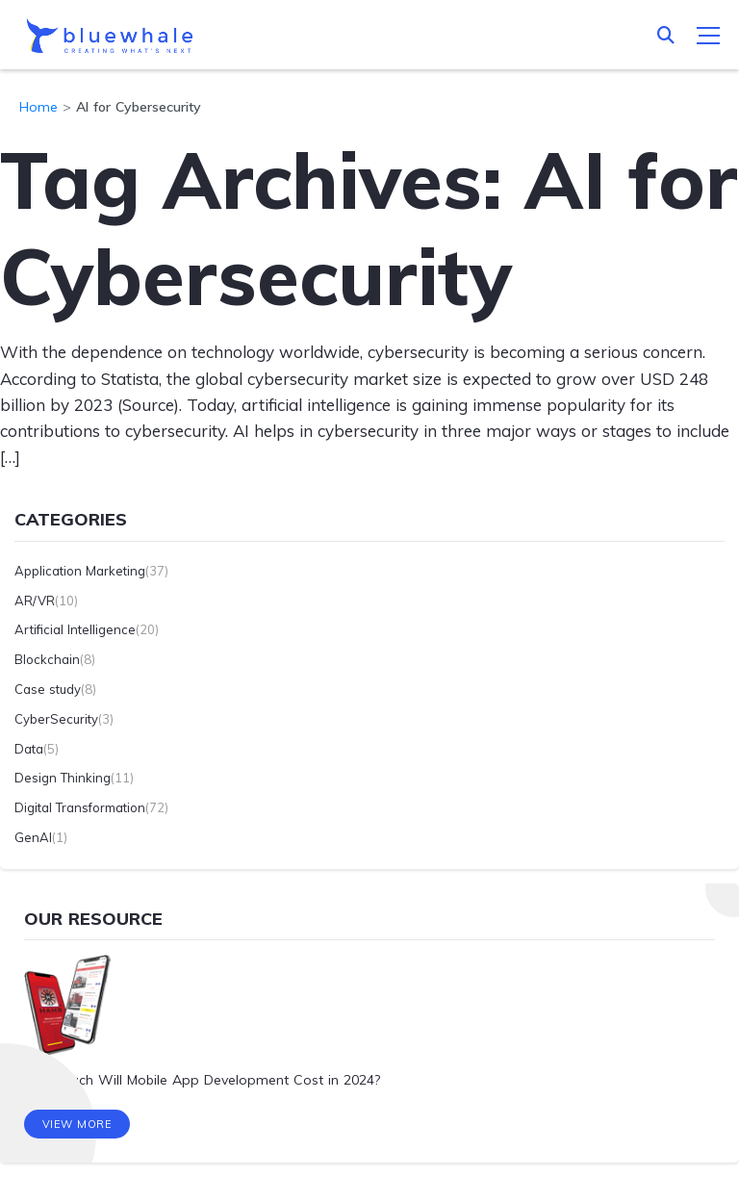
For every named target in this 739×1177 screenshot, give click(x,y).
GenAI (33, 837)
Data (28, 748)
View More (77, 1124)
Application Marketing (79, 570)
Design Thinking (62, 777)
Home (38, 106)
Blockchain (47, 659)
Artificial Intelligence (75, 629)
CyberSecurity (56, 719)
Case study (47, 689)
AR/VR (34, 600)
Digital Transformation (79, 807)
